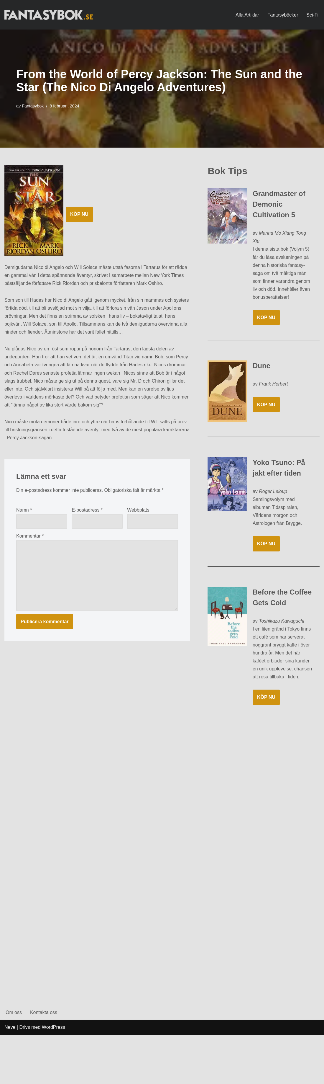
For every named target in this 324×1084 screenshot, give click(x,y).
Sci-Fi (312, 14)
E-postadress (87, 510)
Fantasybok (33, 106)
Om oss (14, 1061)
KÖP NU (79, 214)
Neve (9, 1076)
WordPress (53, 1076)
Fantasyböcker (282, 14)
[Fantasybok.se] (48, 14)
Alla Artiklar (247, 14)
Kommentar (30, 536)
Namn (24, 510)
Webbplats (138, 510)
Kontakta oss (43, 1061)
